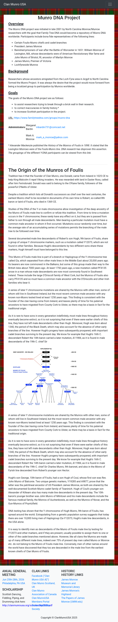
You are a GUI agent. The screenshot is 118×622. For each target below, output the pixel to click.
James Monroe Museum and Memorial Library (70, 583)
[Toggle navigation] (110, 4)
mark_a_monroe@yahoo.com (52, 137)
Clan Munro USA (15, 4)
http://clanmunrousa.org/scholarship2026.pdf (27, 605)
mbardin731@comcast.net (50, 127)
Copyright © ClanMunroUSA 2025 (59, 617)
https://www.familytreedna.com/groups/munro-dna (42, 117)
